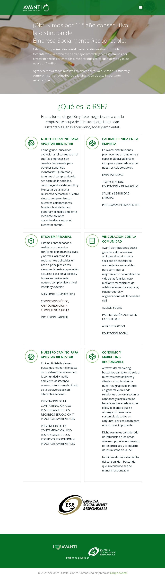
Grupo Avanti (118, 573)
